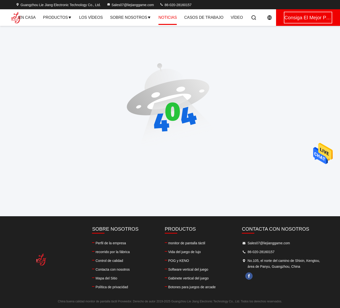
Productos (57, 17)
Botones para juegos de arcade (192, 287)
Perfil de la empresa (110, 243)
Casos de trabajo (204, 17)
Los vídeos (91, 17)
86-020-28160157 (175, 5)
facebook (249, 276)
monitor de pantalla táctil (186, 243)
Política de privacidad (111, 287)
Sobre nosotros (130, 17)
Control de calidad (109, 261)
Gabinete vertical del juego (188, 278)
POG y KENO (178, 261)
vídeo (237, 17)
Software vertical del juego (188, 269)
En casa (27, 17)
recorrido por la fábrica (112, 252)
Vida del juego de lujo (184, 252)
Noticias (167, 17)
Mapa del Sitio (106, 278)
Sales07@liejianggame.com (130, 5)
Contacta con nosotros (112, 269)
